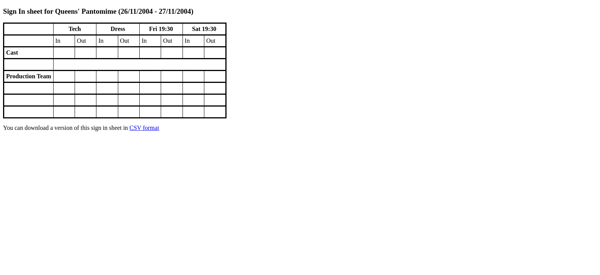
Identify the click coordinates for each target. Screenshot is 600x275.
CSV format (144, 128)
